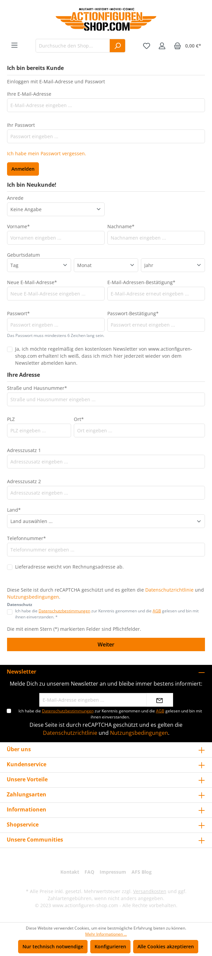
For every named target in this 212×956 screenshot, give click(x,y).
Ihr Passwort (21, 125)
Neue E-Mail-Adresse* (32, 282)
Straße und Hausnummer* (37, 388)
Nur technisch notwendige (52, 946)
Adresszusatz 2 (24, 481)
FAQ (89, 872)
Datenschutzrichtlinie (169, 590)
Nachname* (121, 226)
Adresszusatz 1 (24, 450)
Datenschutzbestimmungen (64, 611)
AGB (157, 611)
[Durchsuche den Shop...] (73, 46)
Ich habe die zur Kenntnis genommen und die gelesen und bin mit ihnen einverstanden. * (107, 614)
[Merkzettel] (146, 45)
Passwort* (18, 313)
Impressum (113, 872)
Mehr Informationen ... (106, 934)
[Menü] (14, 45)
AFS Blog (141, 872)
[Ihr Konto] (162, 45)
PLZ (11, 419)
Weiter (106, 644)
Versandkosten (149, 891)
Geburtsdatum (23, 255)
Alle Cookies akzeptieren (166, 946)
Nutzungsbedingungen (33, 597)
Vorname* (18, 226)
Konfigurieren (110, 946)
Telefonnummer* (26, 538)
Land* (14, 510)
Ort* (79, 419)
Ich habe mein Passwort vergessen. (46, 153)
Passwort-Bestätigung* (133, 313)
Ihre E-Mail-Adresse (29, 94)
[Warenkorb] (187, 45)
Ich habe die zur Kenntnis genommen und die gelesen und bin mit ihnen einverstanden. (110, 714)
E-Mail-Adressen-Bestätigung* (141, 282)
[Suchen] (117, 46)
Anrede (15, 198)
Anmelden (23, 169)
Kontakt (69, 872)
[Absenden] (159, 700)
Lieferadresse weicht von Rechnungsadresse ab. (69, 566)
